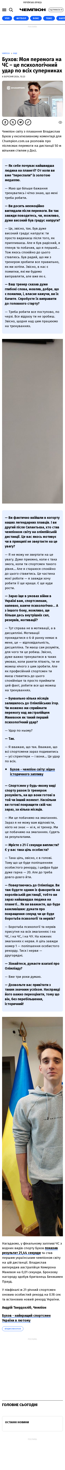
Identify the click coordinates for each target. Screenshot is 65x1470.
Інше (15, 53)
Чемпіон (6, 53)
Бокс (36, 18)
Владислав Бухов (13, 1329)
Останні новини (17, 1422)
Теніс (49, 18)
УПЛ (7, 18)
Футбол (21, 18)
